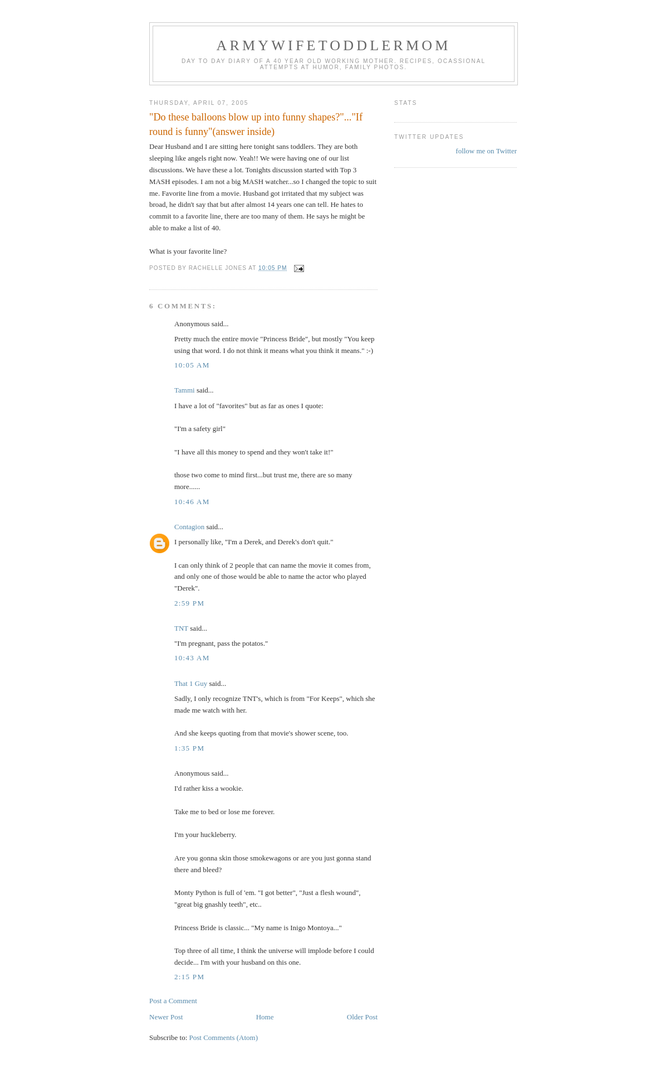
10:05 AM (192, 365)
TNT (181, 628)
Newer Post (166, 1017)
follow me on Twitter (486, 151)
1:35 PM (189, 748)
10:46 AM (192, 501)
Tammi (184, 390)
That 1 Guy (190, 683)
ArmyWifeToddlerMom (333, 45)
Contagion (189, 527)
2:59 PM (189, 603)
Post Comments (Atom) (223, 1037)
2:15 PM (189, 977)
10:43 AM (192, 658)
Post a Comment (173, 1001)
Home (265, 1017)
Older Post (362, 1017)
